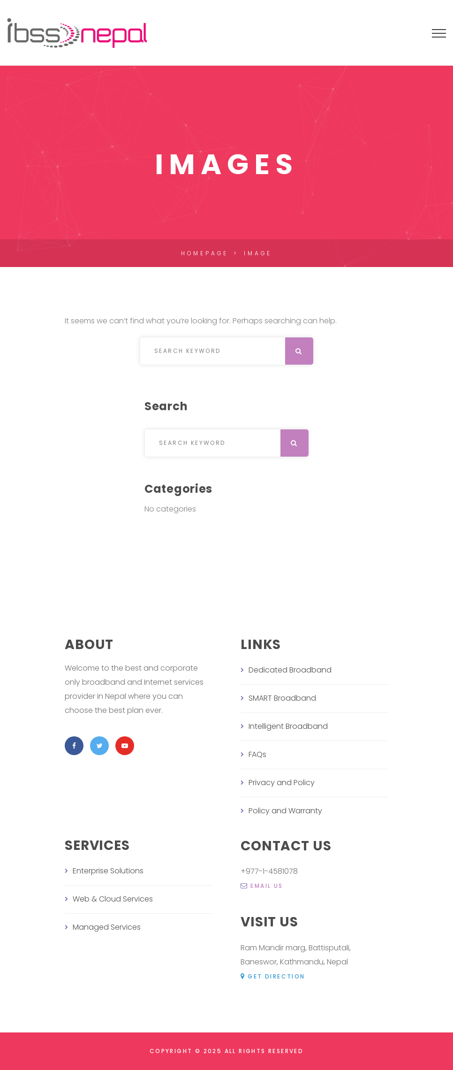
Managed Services (107, 927)
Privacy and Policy (282, 782)
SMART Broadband (282, 698)
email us (262, 886)
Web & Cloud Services (113, 899)
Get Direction (273, 976)
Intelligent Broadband (288, 726)
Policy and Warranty (285, 810)
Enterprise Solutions (108, 870)
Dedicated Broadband (290, 670)
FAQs (257, 754)
